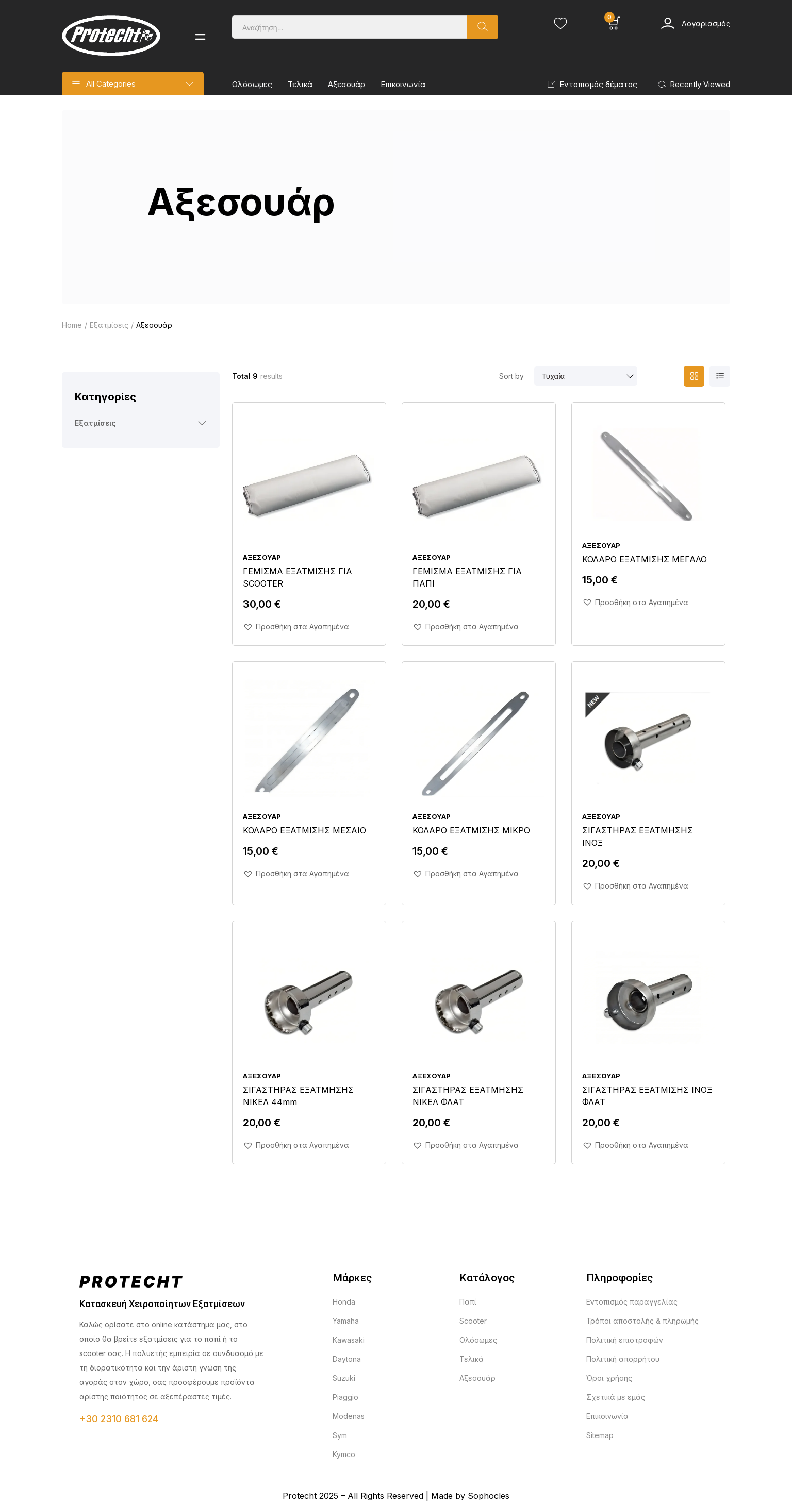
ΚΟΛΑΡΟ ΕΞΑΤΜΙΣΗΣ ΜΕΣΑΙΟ (304, 830)
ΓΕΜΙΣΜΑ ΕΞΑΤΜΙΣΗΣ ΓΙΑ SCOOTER (297, 577)
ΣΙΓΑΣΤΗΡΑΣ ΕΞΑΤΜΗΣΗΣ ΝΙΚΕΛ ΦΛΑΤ (467, 1095)
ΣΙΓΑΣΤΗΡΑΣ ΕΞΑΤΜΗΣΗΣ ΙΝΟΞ (637, 836)
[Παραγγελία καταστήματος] (585, 376)
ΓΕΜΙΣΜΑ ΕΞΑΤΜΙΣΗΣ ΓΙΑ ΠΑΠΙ (467, 577)
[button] (296, 627)
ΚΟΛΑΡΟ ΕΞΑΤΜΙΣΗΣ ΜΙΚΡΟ (471, 830)
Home (72, 325)
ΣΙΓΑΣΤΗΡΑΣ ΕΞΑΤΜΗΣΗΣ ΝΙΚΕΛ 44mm (298, 1095)
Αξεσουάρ (346, 84)
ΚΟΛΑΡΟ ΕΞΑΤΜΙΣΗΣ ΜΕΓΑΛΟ (644, 559)
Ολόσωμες (252, 84)
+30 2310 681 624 (118, 1419)
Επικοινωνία (403, 84)
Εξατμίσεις (109, 325)
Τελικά (300, 84)
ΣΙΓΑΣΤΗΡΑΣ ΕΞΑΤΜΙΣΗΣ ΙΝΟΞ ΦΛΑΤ (647, 1095)
